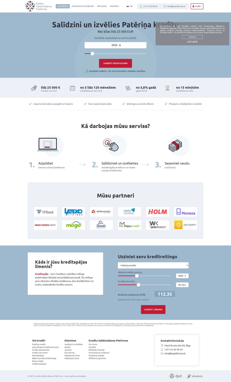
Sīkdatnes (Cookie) (96, 350)
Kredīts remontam (40, 353)
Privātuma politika (96, 355)
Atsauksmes (70, 353)
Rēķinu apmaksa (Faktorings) (44, 358)
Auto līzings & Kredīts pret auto (45, 347)
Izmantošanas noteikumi (99, 353)
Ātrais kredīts (37, 361)
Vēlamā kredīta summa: (130, 272)
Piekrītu (192, 37)
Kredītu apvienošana (41, 350)
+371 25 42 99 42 (150, 6)
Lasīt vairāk (192, 41)
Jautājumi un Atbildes (82, 6)
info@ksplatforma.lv (176, 6)
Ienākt (198, 6)
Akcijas (67, 347)
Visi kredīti (62, 6)
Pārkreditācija (38, 355)
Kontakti (114, 6)
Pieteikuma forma (72, 355)
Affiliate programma (97, 358)
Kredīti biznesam (39, 364)
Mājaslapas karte (72, 358)
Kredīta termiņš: (126, 281)
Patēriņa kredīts (39, 344)
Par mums (102, 6)
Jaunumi (68, 350)
